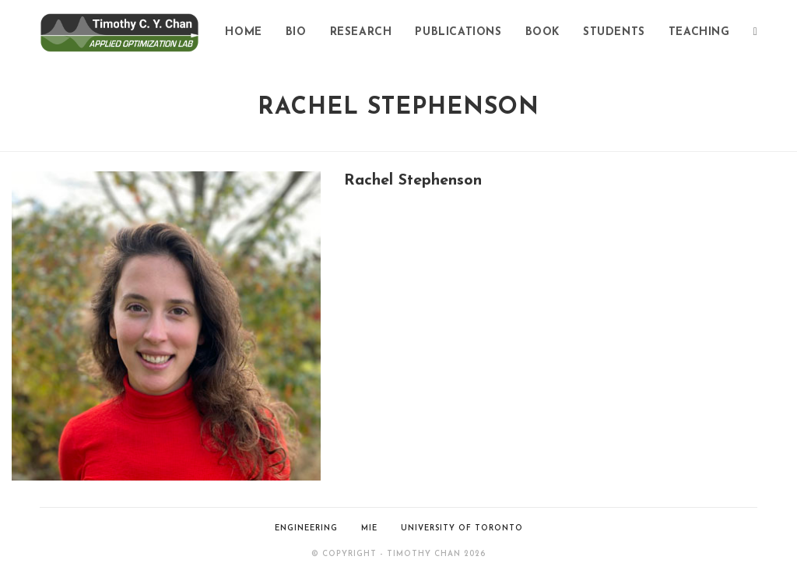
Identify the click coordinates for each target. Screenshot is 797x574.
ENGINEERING (306, 528)
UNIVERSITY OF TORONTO (462, 528)
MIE (369, 528)
